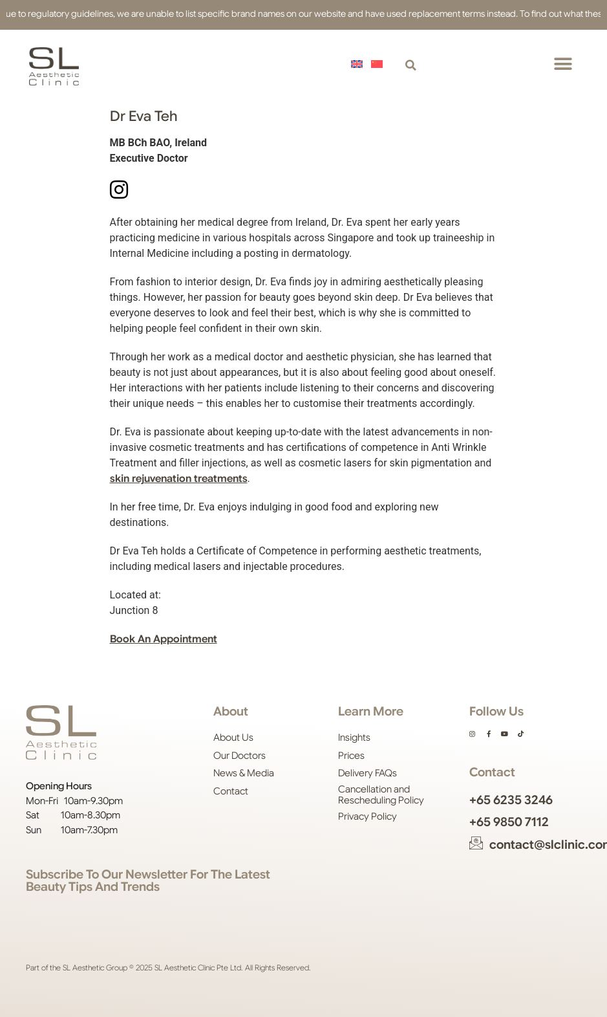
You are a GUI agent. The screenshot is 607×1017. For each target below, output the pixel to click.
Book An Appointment (163, 639)
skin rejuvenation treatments (179, 478)
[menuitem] (359, 63)
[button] (411, 66)
